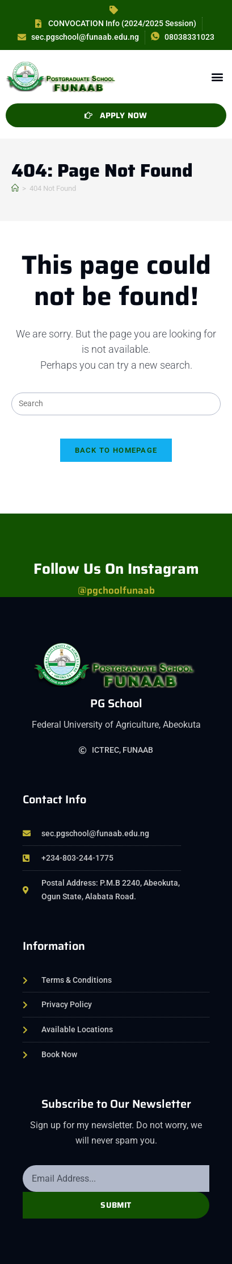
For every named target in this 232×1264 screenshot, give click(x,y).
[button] (217, 76)
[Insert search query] (115, 404)
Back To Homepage (116, 450)
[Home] (15, 188)
